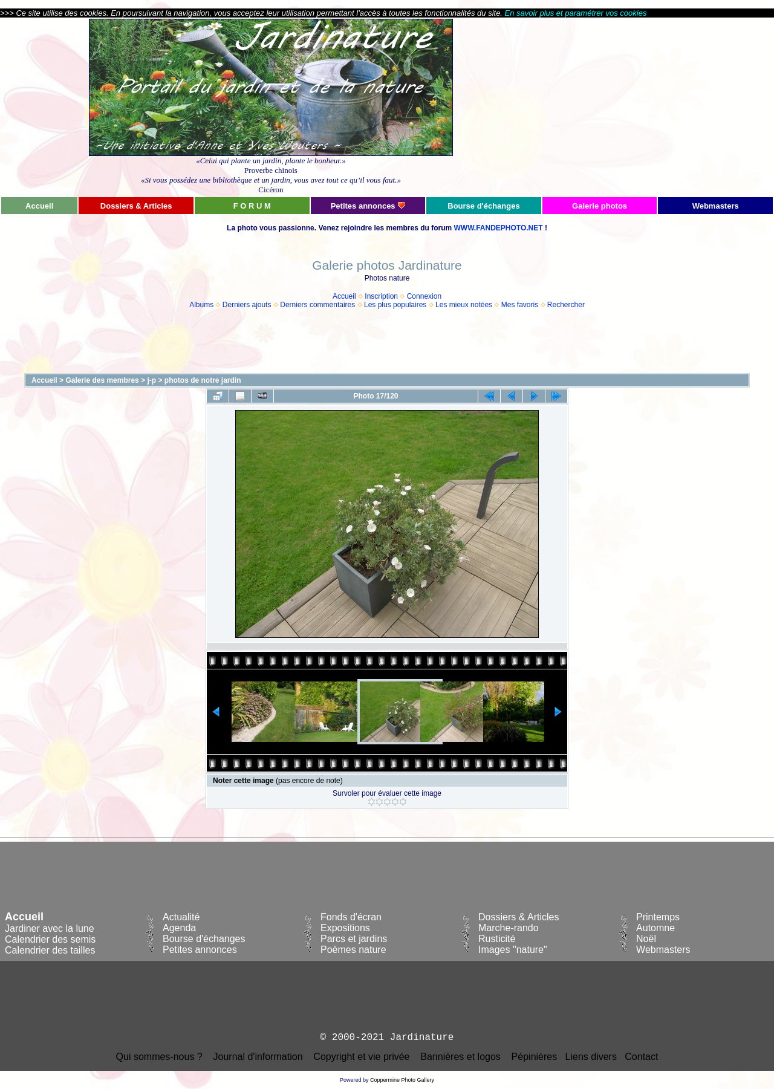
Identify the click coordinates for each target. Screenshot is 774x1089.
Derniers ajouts (247, 305)
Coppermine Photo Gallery (402, 1080)
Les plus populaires (395, 305)
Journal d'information (258, 1057)
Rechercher (566, 305)
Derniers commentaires (317, 305)
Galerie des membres (101, 380)
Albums (201, 305)
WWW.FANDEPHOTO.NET (498, 228)
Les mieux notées (463, 305)
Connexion (424, 296)
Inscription (381, 296)
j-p (151, 380)
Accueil (344, 296)
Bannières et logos (460, 1057)
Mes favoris (519, 305)
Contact (641, 1057)
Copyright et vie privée (361, 1057)
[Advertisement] (657, 107)
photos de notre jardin (202, 380)
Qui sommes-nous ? (159, 1057)
